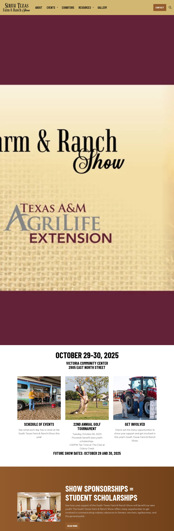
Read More (72, 526)
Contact (160, 7)
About (38, 7)
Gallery (102, 7)
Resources (85, 7)
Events (51, 7)
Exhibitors (68, 7)
